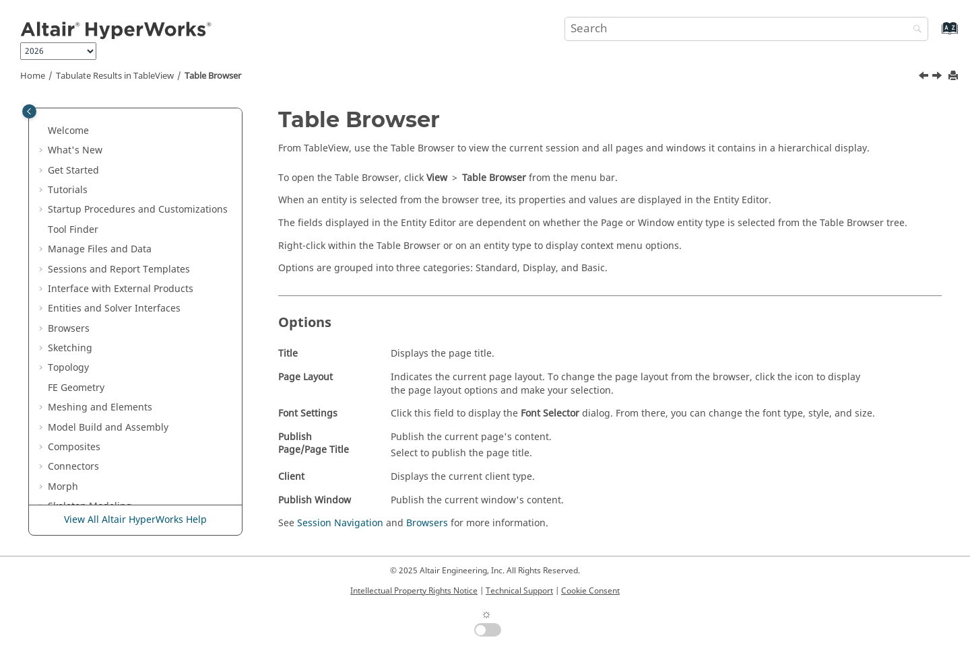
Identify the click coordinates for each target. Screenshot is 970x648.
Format (73, 321)
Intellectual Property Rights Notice (414, 591)
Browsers (427, 523)
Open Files (81, 282)
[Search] (914, 30)
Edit (66, 302)
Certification (75, 111)
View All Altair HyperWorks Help (135, 520)
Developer (71, 183)
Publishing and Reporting (106, 480)
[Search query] (746, 29)
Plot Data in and (140, 203)
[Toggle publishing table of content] (29, 111)
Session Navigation (340, 523)
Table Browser (213, 76)
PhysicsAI (69, 130)
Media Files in (105, 243)
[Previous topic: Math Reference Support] (924, 77)
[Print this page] (954, 76)
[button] (42, 111)
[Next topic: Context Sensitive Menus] (938, 77)
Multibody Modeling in (127, 222)
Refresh (74, 381)
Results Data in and (119, 157)
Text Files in (95, 460)
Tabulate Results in (115, 76)
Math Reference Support (112, 401)
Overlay (74, 341)
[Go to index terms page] (935, 35)
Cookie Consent (590, 591)
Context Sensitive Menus (112, 440)
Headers (76, 361)
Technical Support (519, 591)
